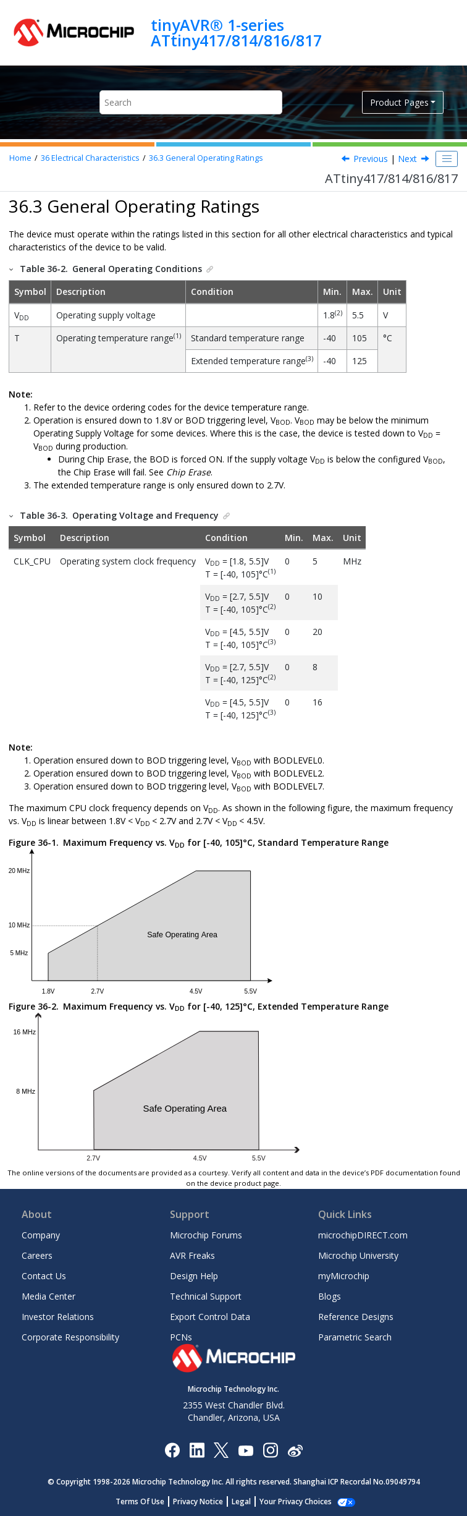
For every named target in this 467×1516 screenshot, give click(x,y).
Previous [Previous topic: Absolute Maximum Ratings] (370, 158)
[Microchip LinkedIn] (196, 1449)
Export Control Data (210, 1316)
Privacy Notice (205, 1501)
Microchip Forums (206, 1235)
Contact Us (44, 1276)
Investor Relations (58, 1316)
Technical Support (206, 1296)
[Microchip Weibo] (295, 1450)
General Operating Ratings (206, 158)
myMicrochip (343, 1276)
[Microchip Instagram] (270, 1449)
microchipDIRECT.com (363, 1235)
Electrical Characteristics (90, 158)
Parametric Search (355, 1337)
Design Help (194, 1276)
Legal (248, 1501)
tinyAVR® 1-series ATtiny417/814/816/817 (236, 32)
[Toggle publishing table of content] (446, 159)
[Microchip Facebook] (172, 1449)
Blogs (329, 1296)
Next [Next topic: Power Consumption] (407, 158)
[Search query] (190, 102)
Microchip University (358, 1255)
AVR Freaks (192, 1255)
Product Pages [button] (399, 102)
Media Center (48, 1296)
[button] (11, 269)
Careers (37, 1255)
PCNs (181, 1337)
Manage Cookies (295, 1501)
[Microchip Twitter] (221, 1449)
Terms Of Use (146, 1501)
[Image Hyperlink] (245, 1450)
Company (41, 1235)
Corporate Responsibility (70, 1337)
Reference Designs (355, 1316)
